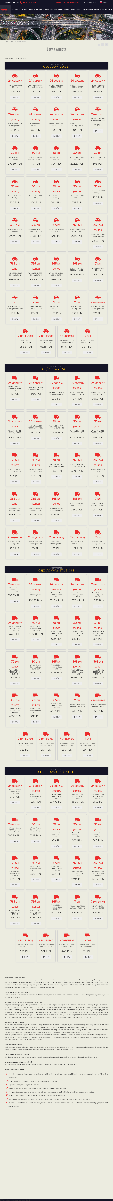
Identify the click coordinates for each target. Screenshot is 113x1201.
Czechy (31, 9)
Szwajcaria (79, 9)
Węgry (85, 9)
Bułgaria (26, 9)
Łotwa (45, 9)
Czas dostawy (103, 9)
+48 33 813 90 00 (29, 2)
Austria (20, 9)
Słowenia (72, 9)
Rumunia (60, 9)
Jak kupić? (15, 9)
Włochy (89, 9)
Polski (104, 2)
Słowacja (66, 9)
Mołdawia (50, 9)
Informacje (95, 9)
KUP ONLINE (91, 2)
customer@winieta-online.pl (68, 2)
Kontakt (110, 9)
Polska (55, 9)
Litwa (40, 9)
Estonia (36, 9)
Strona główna (9, 41)
